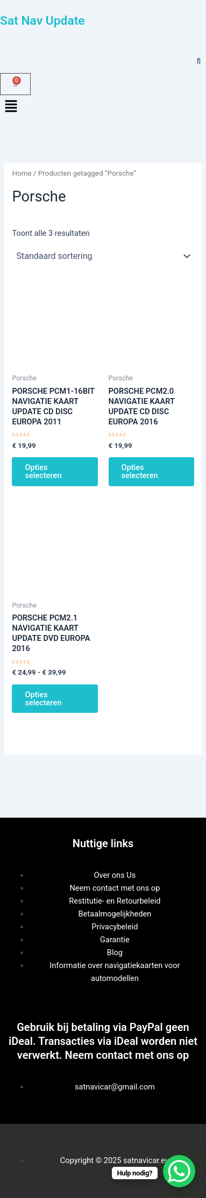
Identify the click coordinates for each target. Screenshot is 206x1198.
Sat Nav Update (42, 20)
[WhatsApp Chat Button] (179, 1171)
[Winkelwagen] (15, 84)
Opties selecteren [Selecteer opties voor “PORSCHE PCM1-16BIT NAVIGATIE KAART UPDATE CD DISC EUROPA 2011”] (43, 471)
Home (21, 173)
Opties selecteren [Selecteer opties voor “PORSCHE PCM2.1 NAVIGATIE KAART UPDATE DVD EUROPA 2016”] (43, 699)
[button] (103, 107)
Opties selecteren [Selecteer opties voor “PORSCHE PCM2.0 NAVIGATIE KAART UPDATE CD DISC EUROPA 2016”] (140, 471)
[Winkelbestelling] (103, 255)
